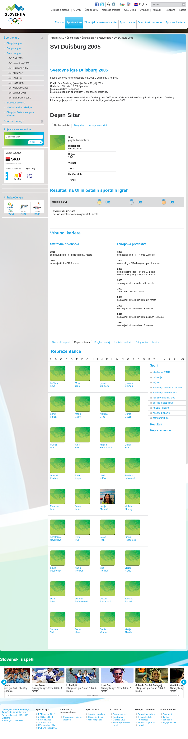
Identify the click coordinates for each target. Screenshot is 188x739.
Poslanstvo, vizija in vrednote (72, 718)
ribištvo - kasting (161, 407)
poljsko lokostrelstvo (163, 403)
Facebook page (97, 4)
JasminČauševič (104, 384)
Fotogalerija (142, 342)
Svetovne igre (14, 53)
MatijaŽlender (129, 631)
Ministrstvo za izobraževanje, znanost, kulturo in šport (114, 4)
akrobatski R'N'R (161, 372)
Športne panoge (14, 121)
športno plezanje (161, 413)
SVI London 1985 (17, 92)
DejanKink (128, 446)
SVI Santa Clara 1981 (19, 97)
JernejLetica (78, 508)
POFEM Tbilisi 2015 (47, 728)
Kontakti (157, 10)
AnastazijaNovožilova (55, 538)
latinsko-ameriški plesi (164, 397)
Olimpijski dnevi (95, 717)
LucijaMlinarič (104, 508)
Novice (155, 342)
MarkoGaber (78, 415)
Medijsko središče (111, 10)
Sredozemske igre (16, 102)
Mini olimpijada (95, 720)
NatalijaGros (104, 415)
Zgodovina (118, 717)
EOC (128, 4)
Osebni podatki (61, 125)
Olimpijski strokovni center (100, 22)
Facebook (167, 714)
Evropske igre (14, 48)
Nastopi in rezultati (97, 125)
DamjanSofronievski (81, 600)
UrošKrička (103, 477)
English (143, 4)
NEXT (183, 682)
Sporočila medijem (146, 714)
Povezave (170, 10)
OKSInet (144, 10)
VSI (182, 359)
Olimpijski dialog (145, 717)
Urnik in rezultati (123, 342)
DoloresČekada (129, 384)
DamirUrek (78, 631)
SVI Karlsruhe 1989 (18, 87)
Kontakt (141, 725)
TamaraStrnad (129, 600)
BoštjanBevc (54, 384)
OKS (61, 38)
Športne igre (74, 22)
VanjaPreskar (79, 569)
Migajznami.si (169, 722)
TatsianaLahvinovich (131, 477)
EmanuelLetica (54, 508)
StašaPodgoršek (55, 569)
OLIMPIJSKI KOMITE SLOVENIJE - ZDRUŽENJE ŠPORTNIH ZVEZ (15, 15)
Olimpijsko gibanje (60, 10)
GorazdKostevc (54, 477)
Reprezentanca (82, 342)
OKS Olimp (130, 10)
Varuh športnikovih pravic (121, 723)
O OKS (77, 10)
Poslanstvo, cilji (120, 714)
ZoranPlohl (103, 538)
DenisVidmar (103, 631)
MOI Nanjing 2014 (46, 725)
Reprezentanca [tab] (160, 430)
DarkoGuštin (128, 415)
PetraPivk (78, 538)
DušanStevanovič (105, 600)
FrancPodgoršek (130, 538)
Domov (59, 22)
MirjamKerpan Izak (106, 446)
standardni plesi (161, 418)
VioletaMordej (128, 508)
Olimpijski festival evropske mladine (20, 114)
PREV (4, 682)
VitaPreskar (104, 569)
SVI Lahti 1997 (16, 78)
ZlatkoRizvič (128, 569)
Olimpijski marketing (150, 22)
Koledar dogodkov (96, 714)
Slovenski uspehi (60, 342)
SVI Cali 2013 (15, 58)
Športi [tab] (154, 365)
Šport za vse (127, 22)
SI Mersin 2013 (45, 722)
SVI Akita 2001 (16, 73)
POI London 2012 (46, 714)
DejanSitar (53, 600)
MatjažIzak (53, 446)
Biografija (79, 125)
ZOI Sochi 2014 (45, 717)
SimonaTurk (54, 631)
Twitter (102, 4)
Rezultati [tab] (156, 424)
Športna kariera (175, 22)
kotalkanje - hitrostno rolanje (167, 387)
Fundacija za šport (109, 4)
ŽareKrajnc (78, 477)
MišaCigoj (77, 384)
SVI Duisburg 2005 (18, 68)
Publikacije (143, 720)
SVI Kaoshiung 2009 (18, 63)
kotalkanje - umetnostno (165, 392)
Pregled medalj (102, 342)
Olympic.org (122, 4)
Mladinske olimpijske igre (19, 107)
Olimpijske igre (14, 43)
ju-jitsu (156, 382)
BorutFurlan (53, 415)
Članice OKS (91, 10)
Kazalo (182, 10)
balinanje (157, 377)
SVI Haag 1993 (16, 83)
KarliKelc (77, 446)
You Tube (167, 720)
